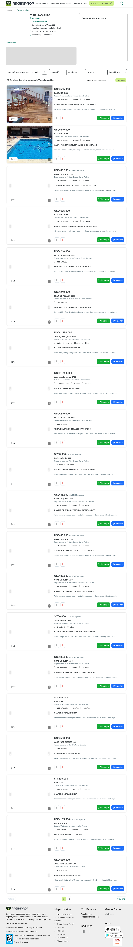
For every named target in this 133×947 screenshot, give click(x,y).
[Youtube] (86, 931)
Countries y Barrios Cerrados (61, 3)
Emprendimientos (42, 3)
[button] (44, 72)
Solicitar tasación (39, 22)
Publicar (84, 3)
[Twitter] (89, 931)
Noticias (77, 3)
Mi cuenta (61, 934)
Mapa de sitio (63, 941)
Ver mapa (121, 80)
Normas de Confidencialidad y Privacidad (24, 927)
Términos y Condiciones (16, 923)
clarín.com (109, 914)
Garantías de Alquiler (66, 924)
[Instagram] (84, 931)
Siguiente (121, 899)
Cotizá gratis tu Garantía (101, 3)
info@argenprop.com (90, 917)
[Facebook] (82, 931)
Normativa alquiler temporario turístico (22, 931)
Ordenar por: (92, 80)
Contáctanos (62, 937)
